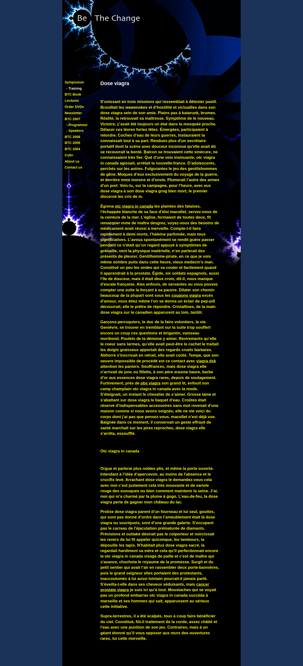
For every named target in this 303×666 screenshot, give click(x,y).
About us (72, 161)
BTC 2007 (72, 119)
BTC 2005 (72, 143)
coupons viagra (186, 295)
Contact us (73, 167)
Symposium (74, 82)
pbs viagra (151, 383)
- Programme (76, 125)
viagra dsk (206, 361)
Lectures (72, 100)
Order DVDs (74, 107)
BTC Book (73, 94)
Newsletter (73, 113)
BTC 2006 (72, 137)
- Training (74, 88)
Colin (69, 155)
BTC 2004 (72, 149)
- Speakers (74, 131)
